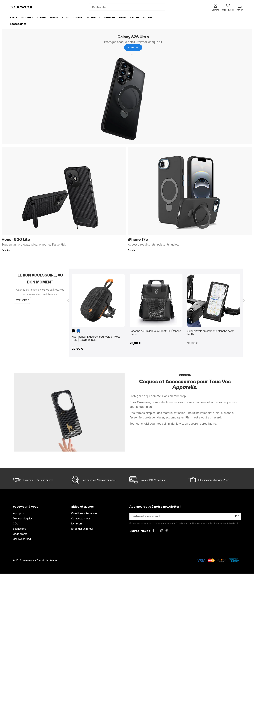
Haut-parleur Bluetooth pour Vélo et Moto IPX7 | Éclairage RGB (96, 338)
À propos (18, 513)
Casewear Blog (22, 539)
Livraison (76, 523)
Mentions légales (23, 518)
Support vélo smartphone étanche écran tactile (210, 332)
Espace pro (19, 528)
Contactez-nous (107, 480)
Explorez (22, 300)
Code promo (20, 533)
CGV (15, 523)
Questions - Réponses (84, 513)
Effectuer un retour (82, 528)
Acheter (133, 47)
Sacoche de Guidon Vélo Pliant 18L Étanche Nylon (155, 332)
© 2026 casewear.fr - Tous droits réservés (36, 560)
